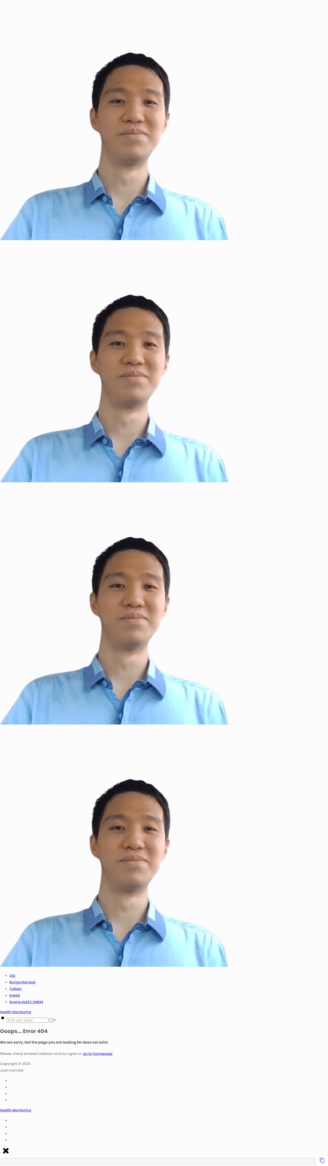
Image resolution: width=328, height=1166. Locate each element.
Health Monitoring (15, 1011)
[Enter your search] (27, 1020)
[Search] (51, 1020)
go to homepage (97, 1053)
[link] (54, 1020)
